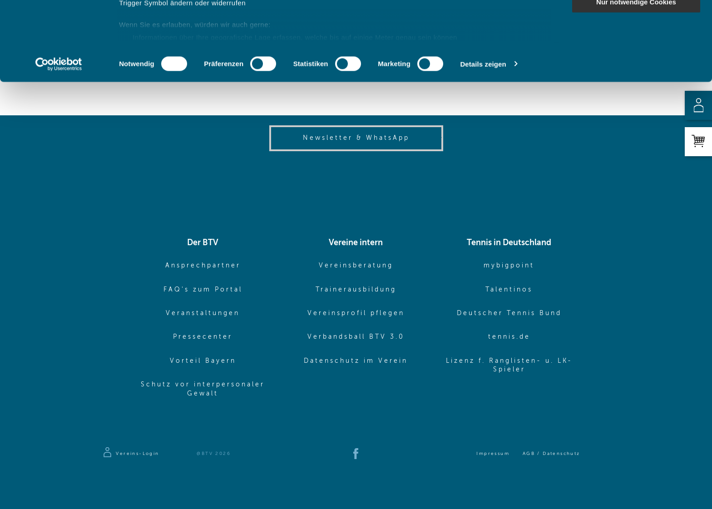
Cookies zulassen (636, 22)
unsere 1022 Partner (181, 33)
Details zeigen (483, 138)
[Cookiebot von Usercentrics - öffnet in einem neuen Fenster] (59, 138)
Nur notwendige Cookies (636, 75)
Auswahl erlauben (636, 49)
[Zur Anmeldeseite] (130, 453)
